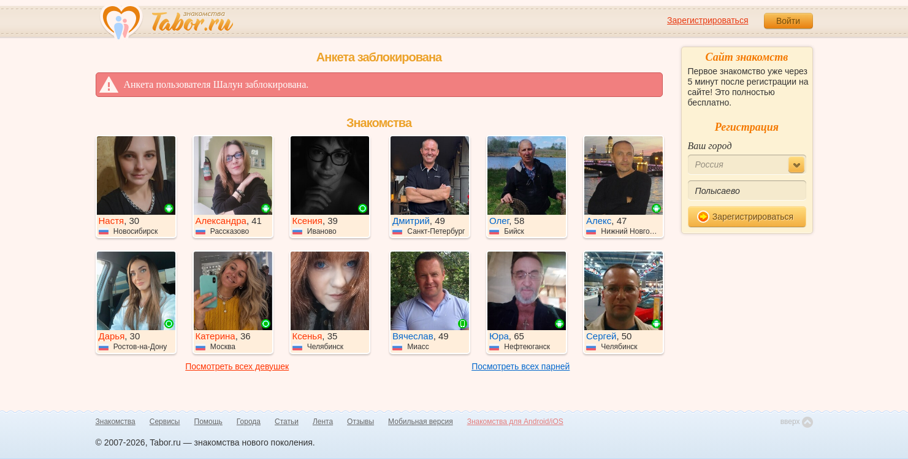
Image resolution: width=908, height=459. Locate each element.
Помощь (208, 421)
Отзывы (360, 421)
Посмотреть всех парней (520, 366)
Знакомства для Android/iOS (515, 421)
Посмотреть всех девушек (237, 366)
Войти (788, 21)
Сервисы (165, 421)
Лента (323, 421)
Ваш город (710, 146)
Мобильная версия (420, 421)
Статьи (287, 421)
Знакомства (115, 421)
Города (249, 421)
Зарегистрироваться (707, 20)
